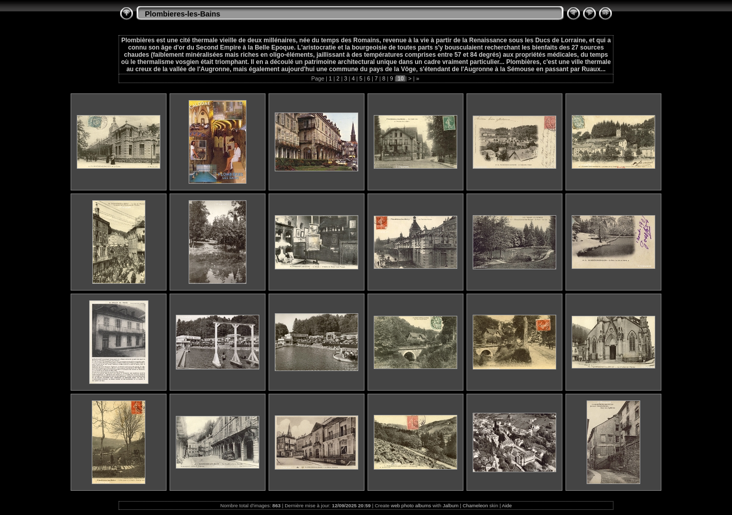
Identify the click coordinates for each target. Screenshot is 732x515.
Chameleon (475, 505)
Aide (507, 505)
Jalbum (451, 505)
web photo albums (411, 505)
